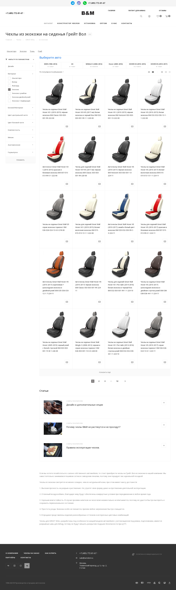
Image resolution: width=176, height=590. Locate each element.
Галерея (111, 10)
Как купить (50, 553)
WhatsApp (27, 565)
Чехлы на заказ (31, 553)
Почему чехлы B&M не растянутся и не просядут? (93, 426)
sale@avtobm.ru (86, 558)
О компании (12, 553)
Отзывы (162, 10)
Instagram (14, 565)
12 (117, 381)
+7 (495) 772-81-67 (96, 3)
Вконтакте (8, 565)
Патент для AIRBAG (136, 10)
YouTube (20, 565)
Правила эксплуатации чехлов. (82, 447)
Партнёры (10, 557)
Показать (20, 160)
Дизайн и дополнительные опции (84, 404)
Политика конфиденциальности (149, 554)
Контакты (26, 557)
